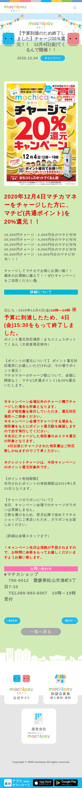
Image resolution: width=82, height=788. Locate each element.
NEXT (69, 620)
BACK (13, 620)
